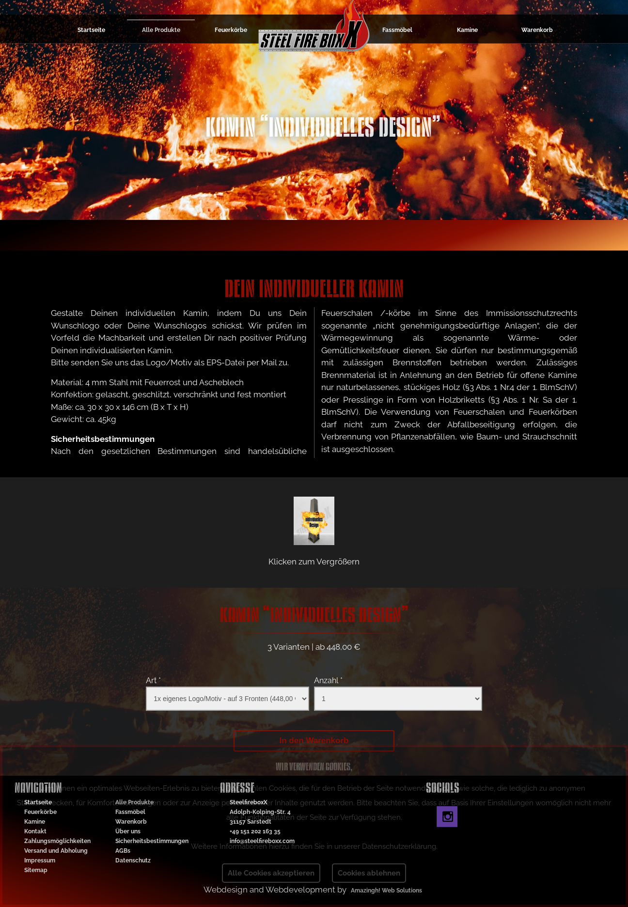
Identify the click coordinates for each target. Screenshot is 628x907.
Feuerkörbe (231, 30)
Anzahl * (328, 680)
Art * (153, 680)
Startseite (91, 30)
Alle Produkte (161, 30)
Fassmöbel (397, 30)
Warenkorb (537, 30)
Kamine (467, 30)
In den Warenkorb (314, 740)
